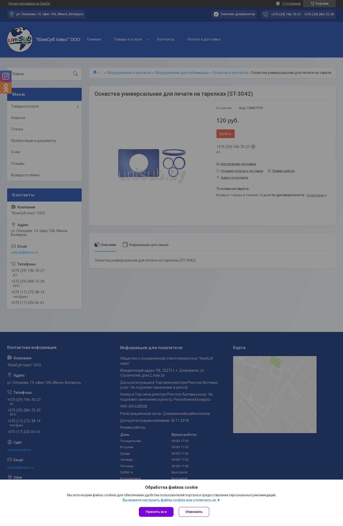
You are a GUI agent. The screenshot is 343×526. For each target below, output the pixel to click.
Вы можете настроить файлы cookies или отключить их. (170, 500)
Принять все (156, 512)
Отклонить (194, 512)
